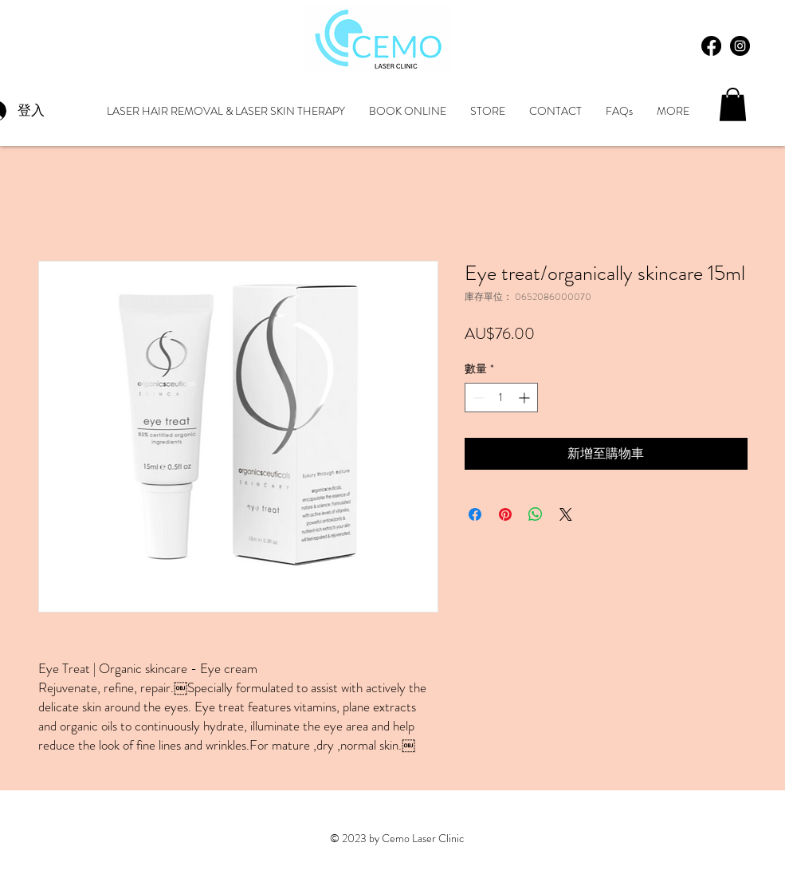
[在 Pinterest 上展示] (505, 514)
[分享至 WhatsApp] (535, 514)
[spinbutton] (501, 397)
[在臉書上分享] (475, 514)
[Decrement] (477, 397)
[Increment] (526, 397)
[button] (733, 104)
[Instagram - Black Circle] (740, 46)
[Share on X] (565, 514)
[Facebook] (711, 46)
